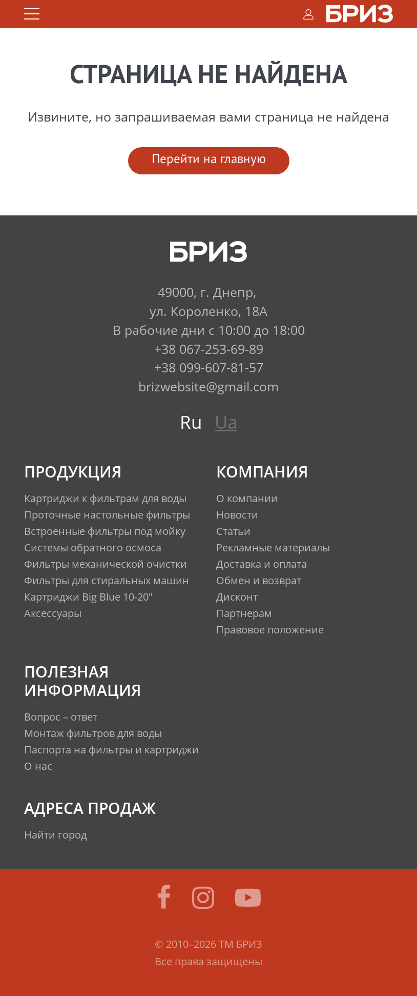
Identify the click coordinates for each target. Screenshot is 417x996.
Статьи (233, 531)
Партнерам (244, 613)
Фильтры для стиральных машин (106, 580)
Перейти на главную (209, 159)
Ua (226, 422)
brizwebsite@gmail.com (208, 386)
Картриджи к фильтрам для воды (105, 498)
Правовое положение (270, 629)
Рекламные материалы (273, 547)
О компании (247, 498)
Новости (237, 515)
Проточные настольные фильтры (107, 515)
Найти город (55, 835)
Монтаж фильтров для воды (93, 733)
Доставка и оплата (261, 564)
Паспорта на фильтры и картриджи (111, 749)
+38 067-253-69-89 (208, 348)
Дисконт (237, 597)
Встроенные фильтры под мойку (104, 531)
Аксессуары (52, 613)
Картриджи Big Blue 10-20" (88, 597)
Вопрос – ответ (60, 717)
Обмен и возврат (258, 580)
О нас (38, 766)
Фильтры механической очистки (105, 564)
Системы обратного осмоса (92, 547)
